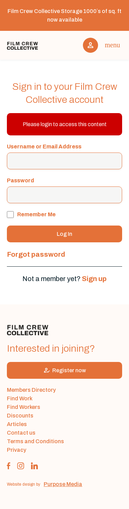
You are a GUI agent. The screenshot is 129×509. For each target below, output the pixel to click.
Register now (64, 370)
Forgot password (36, 254)
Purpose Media (63, 484)
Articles (17, 424)
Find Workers (23, 407)
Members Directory (31, 390)
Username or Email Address (44, 146)
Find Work (19, 398)
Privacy (16, 450)
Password (20, 180)
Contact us (21, 433)
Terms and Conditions (35, 441)
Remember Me (31, 214)
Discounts (20, 416)
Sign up (94, 278)
